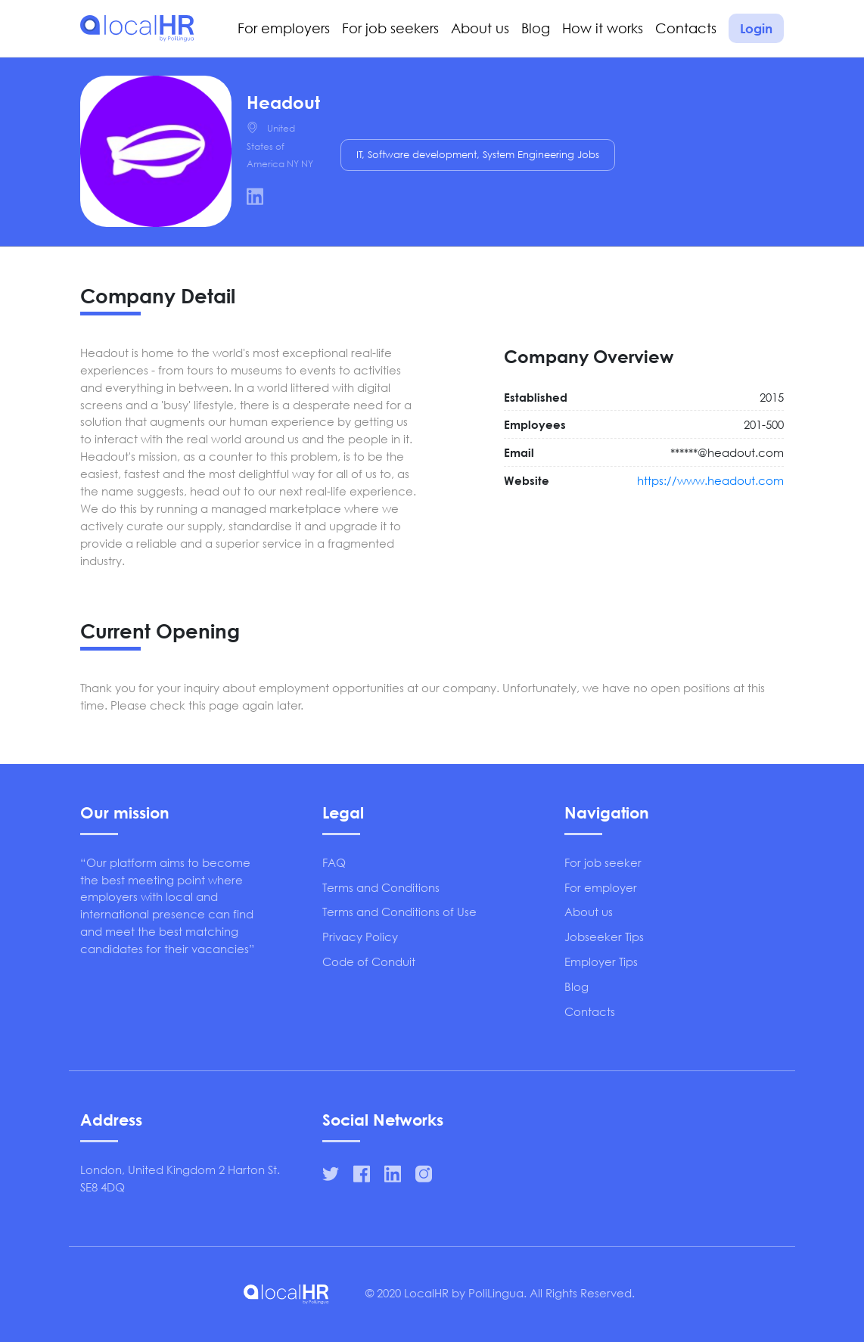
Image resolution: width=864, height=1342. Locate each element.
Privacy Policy (360, 936)
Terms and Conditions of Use (399, 911)
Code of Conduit (368, 961)
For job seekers (390, 28)
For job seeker (603, 862)
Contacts (685, 28)
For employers (284, 28)
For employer (600, 887)
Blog (535, 28)
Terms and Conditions (381, 887)
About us (480, 28)
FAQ (334, 862)
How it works (602, 28)
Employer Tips (601, 961)
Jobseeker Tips (604, 936)
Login (756, 28)
